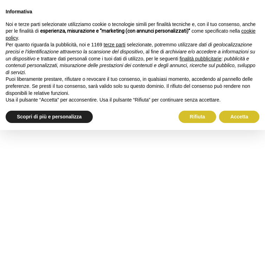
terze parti (114, 44)
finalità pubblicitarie (200, 58)
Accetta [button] (239, 116)
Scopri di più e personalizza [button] (49, 116)
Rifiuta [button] (197, 116)
